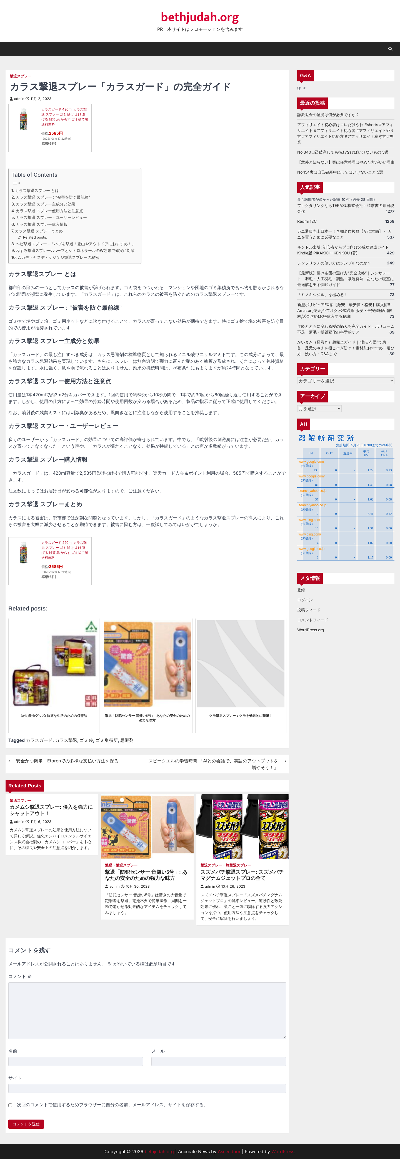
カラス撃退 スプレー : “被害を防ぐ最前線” (53, 197)
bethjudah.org (200, 17)
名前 (12, 1051)
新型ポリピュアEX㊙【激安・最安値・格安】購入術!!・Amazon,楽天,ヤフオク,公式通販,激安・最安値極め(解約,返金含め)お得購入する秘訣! (345, 310)
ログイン (305, 600)
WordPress (282, 1151)
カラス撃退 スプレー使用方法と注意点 (49, 210)
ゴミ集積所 (107, 740)
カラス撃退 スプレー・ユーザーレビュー (51, 217)
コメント (20, 976)
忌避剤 (127, 740)
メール (158, 1051)
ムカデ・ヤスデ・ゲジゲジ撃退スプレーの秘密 (58, 257)
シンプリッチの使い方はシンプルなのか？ (334, 263)
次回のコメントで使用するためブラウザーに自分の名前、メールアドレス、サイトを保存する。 (112, 1104)
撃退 (108, 865)
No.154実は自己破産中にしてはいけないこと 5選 (340, 172)
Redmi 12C (307, 221)
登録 (301, 590)
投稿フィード (309, 610)
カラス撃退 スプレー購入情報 (42, 224)
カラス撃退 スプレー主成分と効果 (45, 204)
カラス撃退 (66, 740)
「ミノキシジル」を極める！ (322, 294)
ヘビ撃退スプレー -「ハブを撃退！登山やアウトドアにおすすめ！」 (76, 243)
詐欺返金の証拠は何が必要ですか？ (328, 114)
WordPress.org (310, 630)
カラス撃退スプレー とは (37, 190)
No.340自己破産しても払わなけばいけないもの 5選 (342, 152)
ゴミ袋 (86, 740)
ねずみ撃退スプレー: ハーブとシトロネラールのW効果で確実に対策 (75, 250)
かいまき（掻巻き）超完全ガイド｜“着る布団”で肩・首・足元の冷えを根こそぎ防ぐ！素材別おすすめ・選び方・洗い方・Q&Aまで (345, 348)
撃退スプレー (20, 76)
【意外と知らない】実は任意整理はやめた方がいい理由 (345, 162)
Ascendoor (229, 1151)
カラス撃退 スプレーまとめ (39, 231)
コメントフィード (312, 620)
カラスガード (39, 740)
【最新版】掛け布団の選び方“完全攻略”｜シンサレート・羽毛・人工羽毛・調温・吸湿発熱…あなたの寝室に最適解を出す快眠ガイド (345, 279)
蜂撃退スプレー (238, 865)
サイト (15, 1078)
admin (17, 99)
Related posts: (35, 237)
